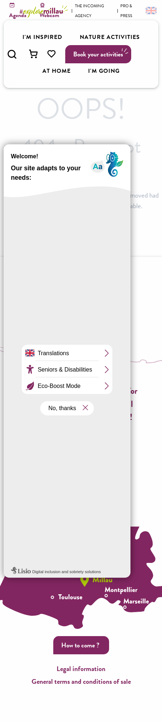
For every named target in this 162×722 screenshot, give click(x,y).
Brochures (48, 313)
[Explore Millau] (45, 11)
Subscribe (80, 440)
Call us (80, 479)
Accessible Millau (103, 313)
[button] (12, 54)
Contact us (80, 506)
